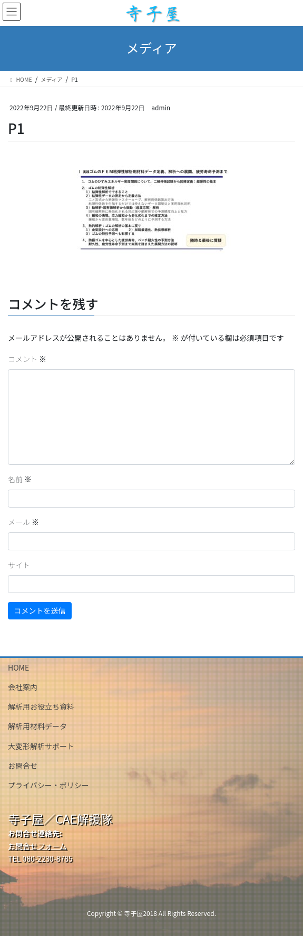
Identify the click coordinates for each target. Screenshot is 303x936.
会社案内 (22, 687)
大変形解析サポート (41, 746)
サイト (19, 565)
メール (23, 522)
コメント (27, 359)
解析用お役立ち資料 (41, 706)
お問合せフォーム (37, 846)
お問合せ (22, 765)
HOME (18, 667)
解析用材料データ (37, 726)
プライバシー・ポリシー (48, 785)
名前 (20, 479)
